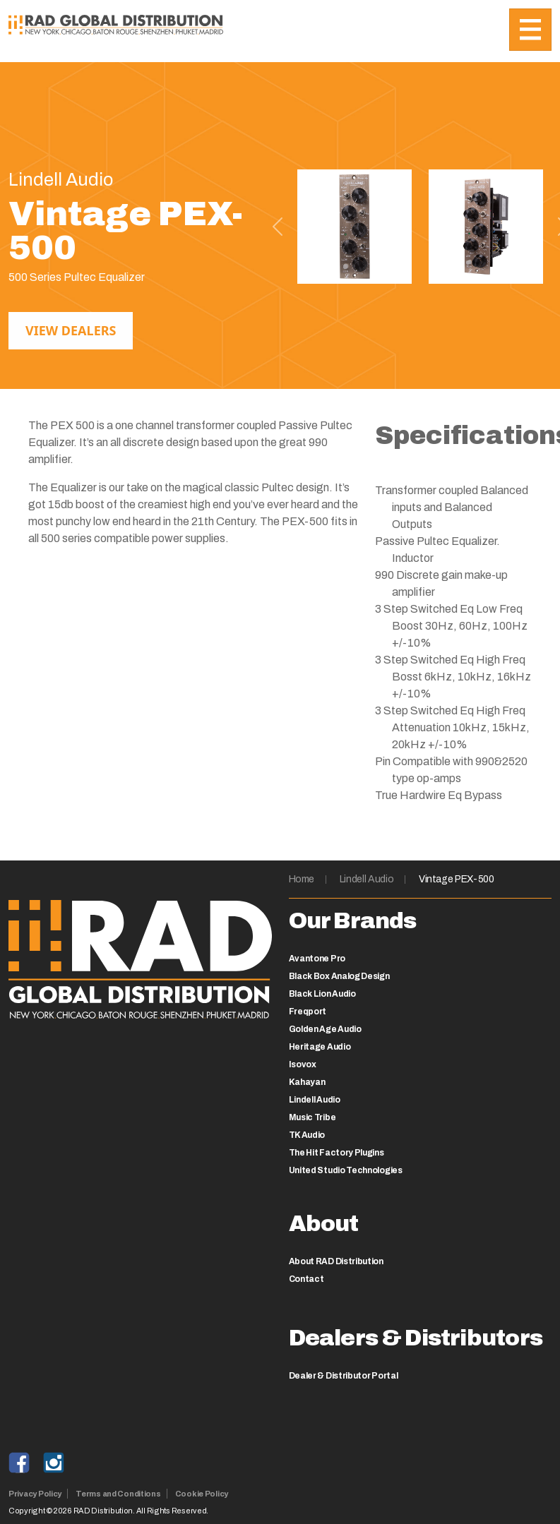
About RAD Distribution (336, 1261)
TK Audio (307, 1135)
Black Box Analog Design (339, 976)
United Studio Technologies (346, 1170)
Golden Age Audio (325, 1029)
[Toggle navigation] (530, 29)
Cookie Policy (201, 1493)
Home (302, 879)
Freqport (308, 1011)
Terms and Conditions (118, 1493)
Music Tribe (312, 1117)
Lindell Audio (366, 879)
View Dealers (70, 330)
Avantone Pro (317, 959)
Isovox (302, 1064)
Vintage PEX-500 (456, 879)
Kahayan (307, 1082)
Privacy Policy (34, 1493)
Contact (306, 1279)
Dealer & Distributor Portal (343, 1376)
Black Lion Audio (322, 994)
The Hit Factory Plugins (336, 1153)
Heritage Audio (320, 1047)
